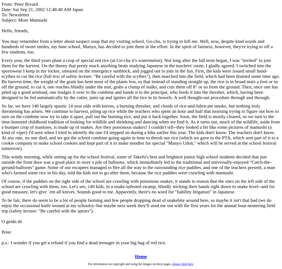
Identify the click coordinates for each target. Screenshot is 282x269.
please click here (182, 264)
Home (141, 256)
